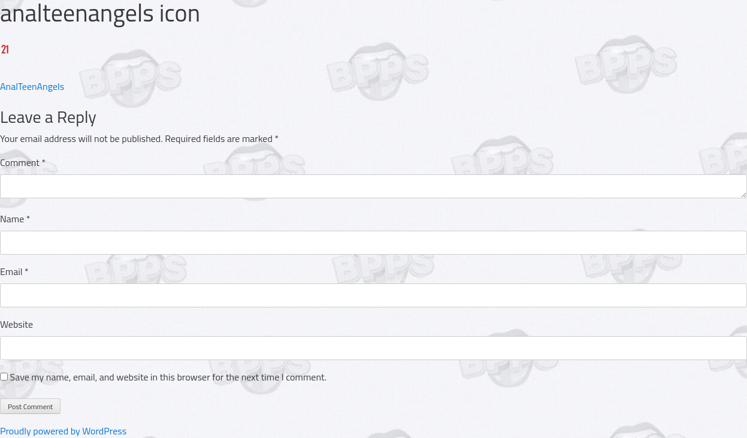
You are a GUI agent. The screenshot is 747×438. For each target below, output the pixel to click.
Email (14, 271)
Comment (23, 162)
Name (15, 219)
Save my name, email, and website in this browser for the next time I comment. (168, 377)
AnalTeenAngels (32, 86)
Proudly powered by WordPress (63, 431)
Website (16, 324)
